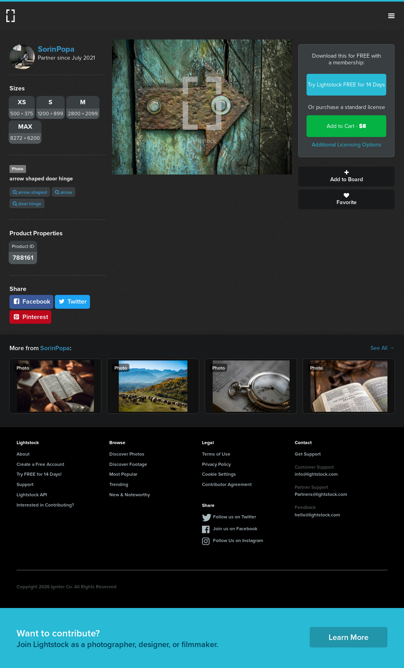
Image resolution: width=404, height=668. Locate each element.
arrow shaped (30, 192)
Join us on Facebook (235, 528)
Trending (118, 484)
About (23, 453)
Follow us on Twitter (234, 516)
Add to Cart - (346, 126)
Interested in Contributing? (45, 504)
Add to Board (346, 176)
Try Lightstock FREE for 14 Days (346, 85)
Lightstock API (32, 494)
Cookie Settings (219, 474)
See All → (382, 348)
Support (25, 484)
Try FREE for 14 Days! (39, 474)
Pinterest (30, 316)
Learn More (348, 637)
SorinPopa (56, 49)
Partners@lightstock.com (321, 494)
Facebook (31, 301)
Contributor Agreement (227, 484)
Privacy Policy (216, 464)
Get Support (308, 453)
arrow (63, 192)
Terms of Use (216, 453)
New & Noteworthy (129, 494)
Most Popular (123, 474)
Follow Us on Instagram (238, 540)
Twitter (72, 301)
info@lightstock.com (316, 474)
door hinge (27, 203)
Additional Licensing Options (347, 145)
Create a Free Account (40, 464)
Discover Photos (126, 453)
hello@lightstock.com (317, 514)
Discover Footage (128, 464)
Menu (391, 15)
